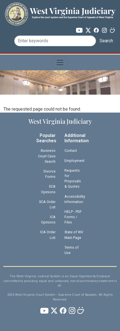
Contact (70, 150)
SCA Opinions (48, 189)
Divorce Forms (50, 174)
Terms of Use (71, 250)
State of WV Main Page (73, 234)
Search (106, 40)
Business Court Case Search (47, 155)
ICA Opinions (48, 219)
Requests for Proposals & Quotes (72, 178)
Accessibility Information (74, 199)
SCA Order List (47, 204)
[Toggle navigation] (60, 62)
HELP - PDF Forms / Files (73, 216)
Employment (74, 160)
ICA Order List (48, 234)
